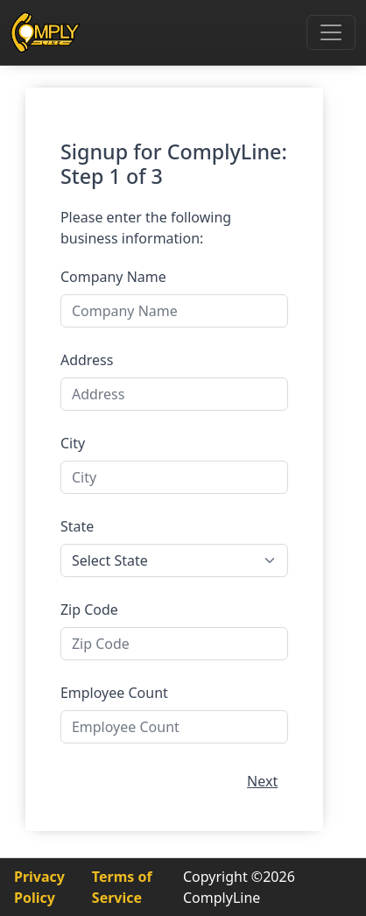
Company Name (113, 276)
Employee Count (114, 692)
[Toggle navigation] (330, 32)
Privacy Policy (39, 887)
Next (262, 781)
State (77, 526)
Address (87, 360)
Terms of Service (122, 887)
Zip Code (89, 609)
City (72, 443)
